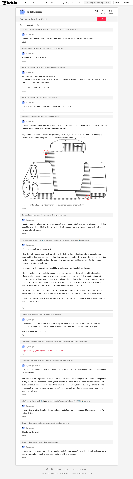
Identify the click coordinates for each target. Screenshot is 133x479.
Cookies (89, 473)
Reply (24, 42)
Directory (65, 473)
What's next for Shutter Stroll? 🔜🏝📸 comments (37, 401)
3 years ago (30, 34)
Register (126, 3)
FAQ (66, 469)
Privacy (81, 473)
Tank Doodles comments (29, 116)
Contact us (82, 469)
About (59, 469)
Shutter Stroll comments (29, 423)
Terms (74, 473)
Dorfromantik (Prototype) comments (33, 341)
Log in (117, 3)
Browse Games (24, 3)
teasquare (47, 67)
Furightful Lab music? (60, 215)
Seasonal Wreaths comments (30, 48)
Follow (101, 19)
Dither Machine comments (30, 314)
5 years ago (30, 320)
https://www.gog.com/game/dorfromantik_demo (42, 350)
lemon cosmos (48, 423)
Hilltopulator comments (29, 67)
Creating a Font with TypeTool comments (34, 29)
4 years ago (30, 72)
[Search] (109, 2)
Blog (73, 469)
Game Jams (37, 3)
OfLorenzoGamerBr (57, 341)
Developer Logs (64, 3)
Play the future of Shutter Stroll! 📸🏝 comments (37, 240)
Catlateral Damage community (31, 215)
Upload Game (49, 3)
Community (76, 3)
